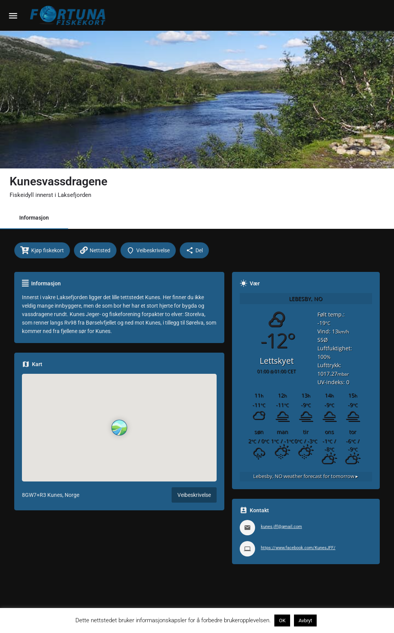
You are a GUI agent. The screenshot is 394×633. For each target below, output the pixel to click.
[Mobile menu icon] (13, 15)
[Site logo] (69, 15)
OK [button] (282, 620)
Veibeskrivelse (194, 495)
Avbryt (305, 620)
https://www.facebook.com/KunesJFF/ (298, 547)
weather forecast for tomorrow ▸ (305, 476)
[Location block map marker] (119, 428)
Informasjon (34, 218)
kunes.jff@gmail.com (281, 526)
